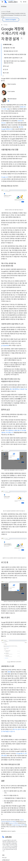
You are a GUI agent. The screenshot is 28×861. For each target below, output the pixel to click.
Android (20, 121)
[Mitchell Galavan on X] (8, 101)
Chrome (3, 123)
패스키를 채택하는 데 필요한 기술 (18, 389)
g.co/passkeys (5, 345)
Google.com (4, 177)
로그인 (24, 1)
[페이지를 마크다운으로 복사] (21, 38)
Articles (3, 6)
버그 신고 (4, 857)
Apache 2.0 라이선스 (13, 823)
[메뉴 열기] (2, 2)
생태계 (9, 672)
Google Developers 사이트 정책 (19, 825)
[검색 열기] (21, 2)
